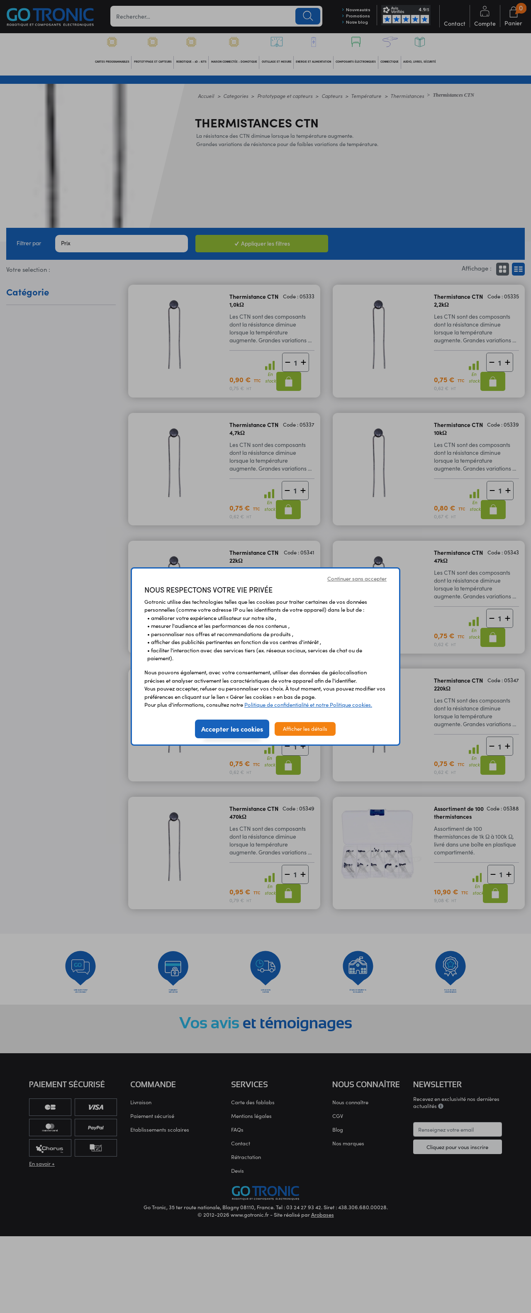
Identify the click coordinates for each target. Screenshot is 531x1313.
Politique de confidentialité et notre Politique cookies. (308, 704)
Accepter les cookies (232, 728)
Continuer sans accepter (357, 578)
